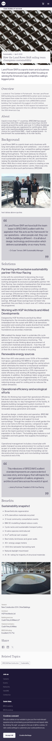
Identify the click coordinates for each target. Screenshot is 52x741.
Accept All (9, 735)
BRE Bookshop (8, 710)
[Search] (38, 5)
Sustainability (25, 663)
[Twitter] (12, 647)
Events (5, 683)
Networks (6, 687)
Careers (6, 679)
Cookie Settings (25, 735)
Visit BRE (6, 691)
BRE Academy (8, 706)
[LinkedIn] (7, 647)
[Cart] (43, 4)
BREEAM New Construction (10, 663)
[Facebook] (3, 647)
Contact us (6, 695)
